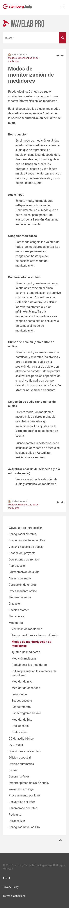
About (6, 878)
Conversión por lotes (22, 802)
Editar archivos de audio (24, 572)
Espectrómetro (21, 707)
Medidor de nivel (22, 681)
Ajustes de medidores (26, 652)
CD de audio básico (21, 738)
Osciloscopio (20, 726)
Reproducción (17, 565)
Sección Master (19, 610)
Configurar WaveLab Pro (24, 827)
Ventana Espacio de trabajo (26, 547)
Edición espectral (20, 757)
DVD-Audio (16, 745)
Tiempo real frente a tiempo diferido (35, 635)
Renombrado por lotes (23, 808)
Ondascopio (19, 732)
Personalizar (17, 821)
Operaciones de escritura (25, 751)
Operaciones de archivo (24, 559)
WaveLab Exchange (21, 789)
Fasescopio (19, 694)
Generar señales (19, 776)
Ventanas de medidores (27, 629)
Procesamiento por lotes (25, 795)
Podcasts (15, 814)
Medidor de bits (22, 719)
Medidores (19, 54)
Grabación (15, 603)
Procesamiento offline (23, 591)
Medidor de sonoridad (26, 688)
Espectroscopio (22, 700)
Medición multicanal (24, 658)
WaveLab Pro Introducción (26, 528)
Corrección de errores (23, 584)
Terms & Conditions (14, 895)
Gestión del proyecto (22, 553)
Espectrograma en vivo (26, 713)
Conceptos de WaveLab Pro (27, 540)
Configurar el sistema (22, 534)
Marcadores (16, 616)
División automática (21, 764)
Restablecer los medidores (29, 665)
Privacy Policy (11, 887)
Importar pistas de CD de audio (29, 783)
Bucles (13, 770)
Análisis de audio (20, 578)
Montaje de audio (20, 597)
